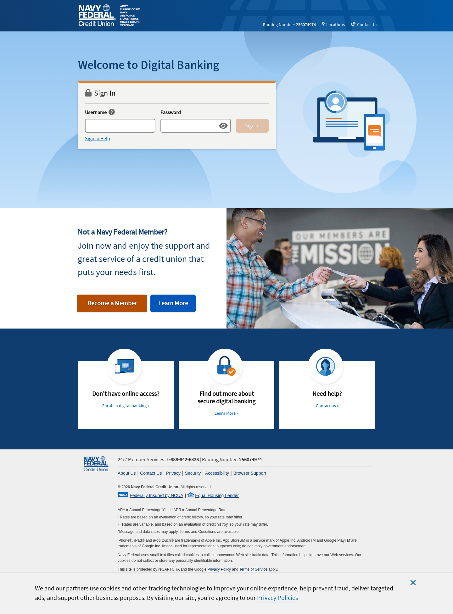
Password (170, 112)
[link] (110, 16)
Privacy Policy (219, 569)
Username (96, 112)
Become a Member (112, 303)
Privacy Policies (277, 598)
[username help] (112, 113)
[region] (226, 593)
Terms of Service (253, 569)
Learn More (173, 303)
